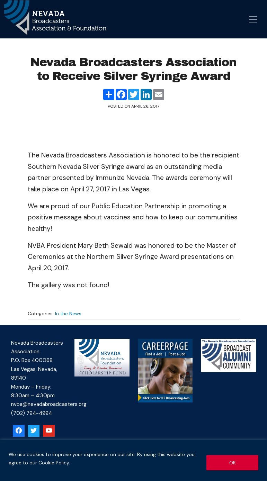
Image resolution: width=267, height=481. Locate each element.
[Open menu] (253, 19)
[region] (133, 460)
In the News (68, 313)
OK (232, 463)
